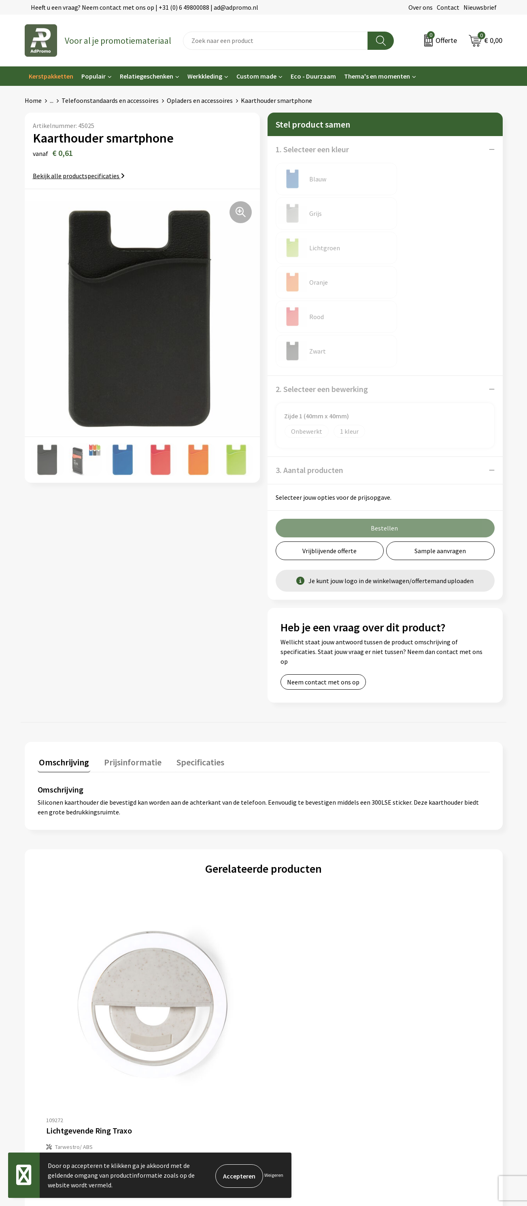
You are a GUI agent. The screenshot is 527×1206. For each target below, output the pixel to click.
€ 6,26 (291, 906)
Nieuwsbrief (480, 7)
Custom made (256, 76)
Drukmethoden (167, 1043)
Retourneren (285, 1031)
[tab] (63, 625)
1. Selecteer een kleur (312, 149)
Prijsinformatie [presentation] (128, 623)
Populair (93, 76)
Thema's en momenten (377, 76)
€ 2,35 (65, 906)
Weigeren (273, 1175)
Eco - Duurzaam (313, 76)
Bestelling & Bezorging (300, 1006)
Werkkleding (204, 76)
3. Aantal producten (309, 332)
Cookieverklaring (412, 1006)
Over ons (420, 7)
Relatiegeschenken (146, 76)
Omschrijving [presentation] (63, 623)
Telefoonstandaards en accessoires (110, 100)
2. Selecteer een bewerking (322, 251)
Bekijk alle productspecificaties (79, 176)
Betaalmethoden (291, 1018)
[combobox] (275, 41)
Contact (448, 7)
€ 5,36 (178, 906)
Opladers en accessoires (200, 100)
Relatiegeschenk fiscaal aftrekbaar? (195, 1031)
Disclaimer (404, 1031)
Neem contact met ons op (323, 544)
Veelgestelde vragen (174, 1018)
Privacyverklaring (413, 1018)
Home (33, 100)
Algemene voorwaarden (422, 994)
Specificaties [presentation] (193, 623)
